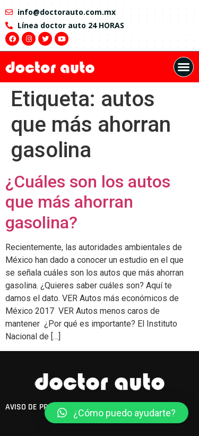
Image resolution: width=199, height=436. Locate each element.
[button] (184, 67)
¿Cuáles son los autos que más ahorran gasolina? (87, 202)
